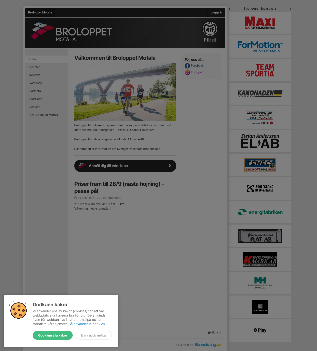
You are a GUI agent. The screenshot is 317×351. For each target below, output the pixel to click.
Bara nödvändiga (93, 335)
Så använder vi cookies (87, 324)
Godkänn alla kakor (52, 335)
